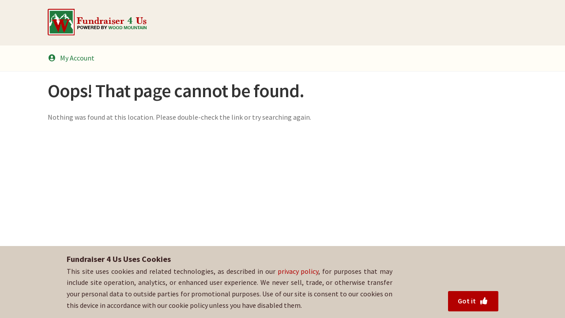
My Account (71, 57)
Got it (473, 300)
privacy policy (298, 271)
